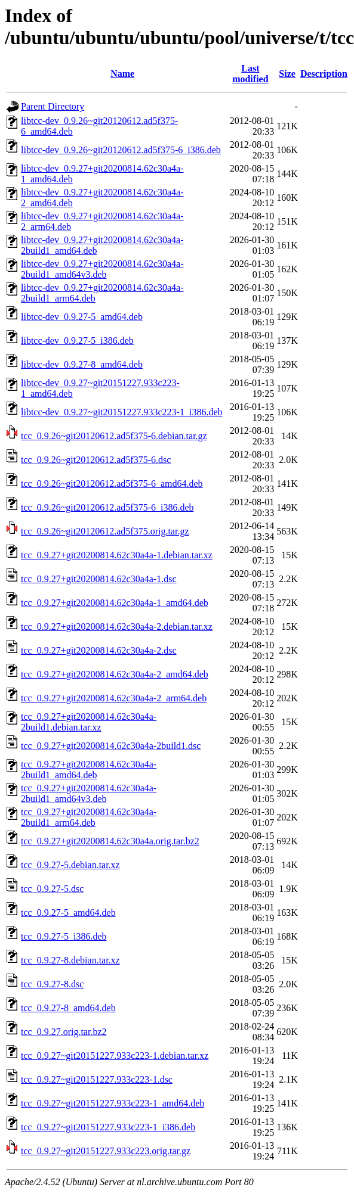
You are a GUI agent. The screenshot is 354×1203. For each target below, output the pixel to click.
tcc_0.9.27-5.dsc (52, 889)
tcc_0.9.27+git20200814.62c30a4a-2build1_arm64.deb (88, 817)
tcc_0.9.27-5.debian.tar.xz (70, 865)
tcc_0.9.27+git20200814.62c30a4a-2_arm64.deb (114, 698)
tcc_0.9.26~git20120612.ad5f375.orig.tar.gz (105, 531)
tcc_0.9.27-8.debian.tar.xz (70, 960)
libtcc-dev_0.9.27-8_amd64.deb (82, 364)
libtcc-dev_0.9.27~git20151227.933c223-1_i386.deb (122, 412)
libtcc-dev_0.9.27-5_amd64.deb (82, 317)
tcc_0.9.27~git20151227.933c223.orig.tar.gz (105, 1151)
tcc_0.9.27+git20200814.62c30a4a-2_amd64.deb (114, 674)
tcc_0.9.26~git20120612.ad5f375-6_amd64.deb (112, 483)
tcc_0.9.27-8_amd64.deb (68, 1008)
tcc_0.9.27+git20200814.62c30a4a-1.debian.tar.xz (117, 555)
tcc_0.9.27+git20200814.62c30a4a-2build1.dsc (111, 746)
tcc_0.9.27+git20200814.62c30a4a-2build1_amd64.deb (88, 769)
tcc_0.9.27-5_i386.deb (64, 936)
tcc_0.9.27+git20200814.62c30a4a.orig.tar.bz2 (110, 841)
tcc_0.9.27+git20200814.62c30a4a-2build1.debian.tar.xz (88, 721)
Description (323, 74)
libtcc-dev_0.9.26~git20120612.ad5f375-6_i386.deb (121, 150)
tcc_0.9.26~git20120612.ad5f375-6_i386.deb (107, 507)
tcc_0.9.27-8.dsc (52, 984)
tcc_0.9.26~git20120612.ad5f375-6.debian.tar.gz (114, 436)
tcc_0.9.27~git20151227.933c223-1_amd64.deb (112, 1103)
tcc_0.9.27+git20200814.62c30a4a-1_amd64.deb (114, 603)
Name (122, 74)
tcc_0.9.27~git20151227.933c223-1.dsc (97, 1079)
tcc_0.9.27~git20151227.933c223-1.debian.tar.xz (114, 1055)
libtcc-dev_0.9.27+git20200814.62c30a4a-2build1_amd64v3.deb (102, 269)
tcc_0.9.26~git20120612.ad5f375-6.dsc (96, 460)
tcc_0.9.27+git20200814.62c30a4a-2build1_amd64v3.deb (88, 793)
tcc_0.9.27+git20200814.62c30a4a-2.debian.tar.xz (117, 626)
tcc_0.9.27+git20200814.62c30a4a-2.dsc (99, 650)
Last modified (250, 73)
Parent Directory (52, 106)
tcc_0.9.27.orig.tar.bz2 (64, 1032)
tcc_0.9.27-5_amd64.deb (68, 912)
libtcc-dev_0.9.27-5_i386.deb (77, 340)
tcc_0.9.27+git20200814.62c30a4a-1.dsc (99, 579)
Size (287, 74)
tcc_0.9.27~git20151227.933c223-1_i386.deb (108, 1127)
